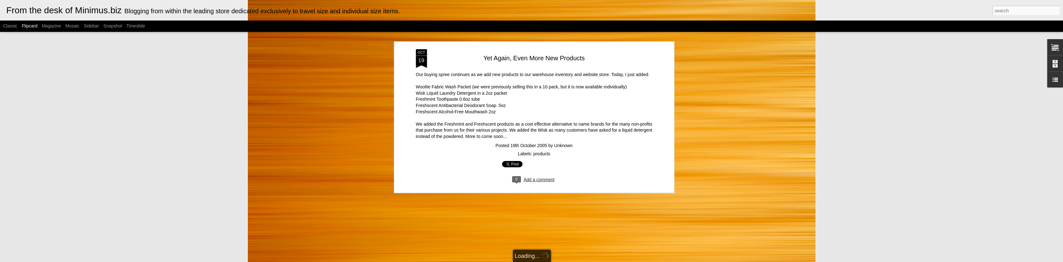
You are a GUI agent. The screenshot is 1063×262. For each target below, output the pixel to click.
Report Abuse (593, 258)
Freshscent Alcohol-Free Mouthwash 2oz (456, 38)
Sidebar (91, 25)
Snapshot (112, 25)
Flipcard (30, 25)
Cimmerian (539, 258)
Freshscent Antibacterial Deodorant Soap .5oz (461, 32)
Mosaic (72, 25)
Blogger (575, 258)
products (541, 80)
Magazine (51, 25)
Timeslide (135, 25)
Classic (10, 25)
